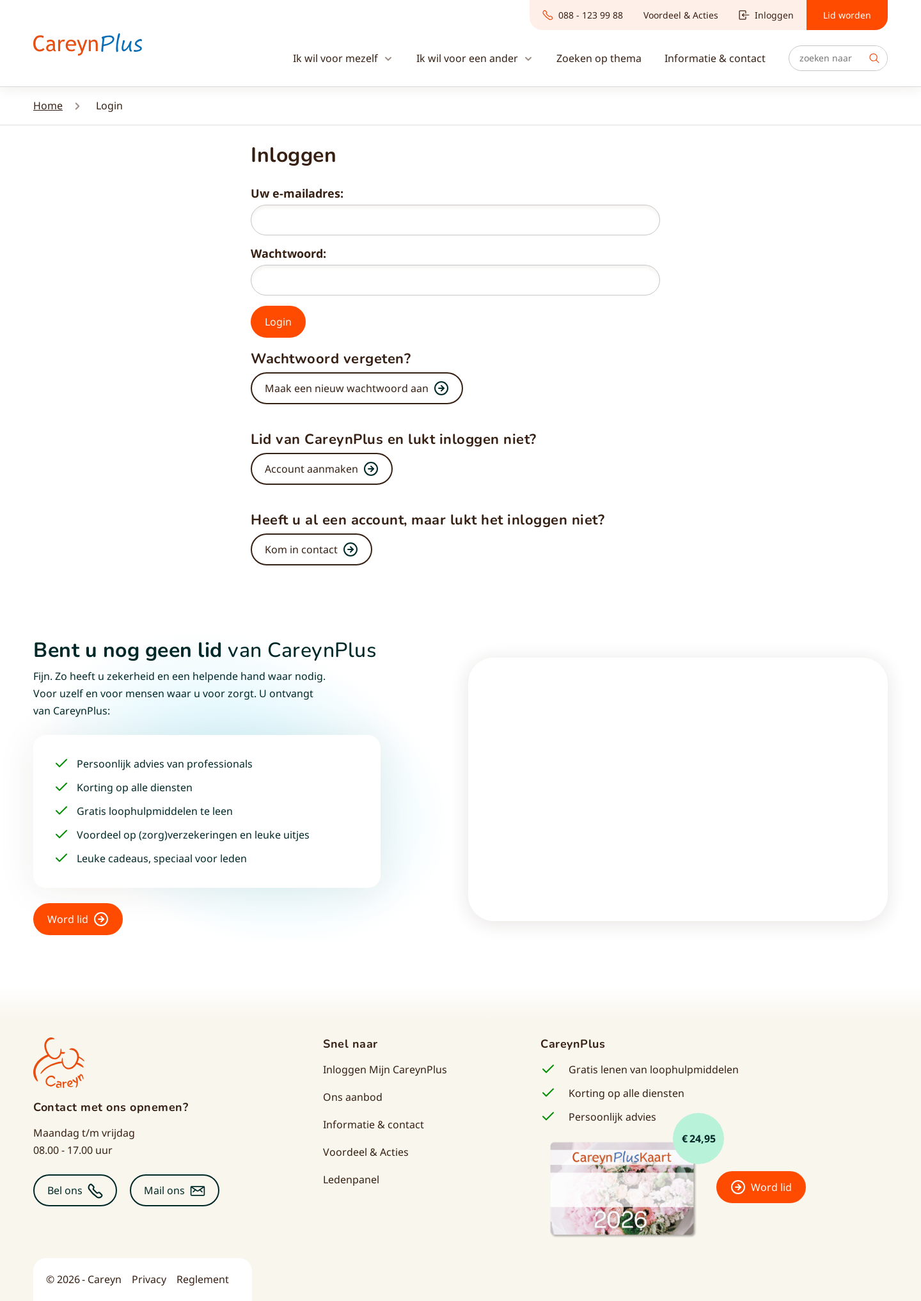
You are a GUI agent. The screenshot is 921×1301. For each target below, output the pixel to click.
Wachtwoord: (288, 253)
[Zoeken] (838, 58)
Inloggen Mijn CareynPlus (385, 1069)
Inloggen (766, 15)
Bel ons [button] (65, 1190)
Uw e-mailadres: (297, 193)
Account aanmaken (311, 469)
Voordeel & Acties (680, 15)
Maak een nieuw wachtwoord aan (347, 388)
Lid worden (847, 15)
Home (48, 106)
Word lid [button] (67, 919)
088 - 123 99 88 (582, 15)
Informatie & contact (373, 1124)
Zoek (874, 58)
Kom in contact (301, 549)
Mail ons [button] (164, 1190)
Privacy (149, 1279)
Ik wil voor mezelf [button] (337, 58)
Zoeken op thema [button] (599, 58)
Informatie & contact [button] (715, 58)
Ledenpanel (351, 1179)
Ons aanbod (352, 1097)
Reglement (203, 1279)
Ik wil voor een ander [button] (468, 58)
